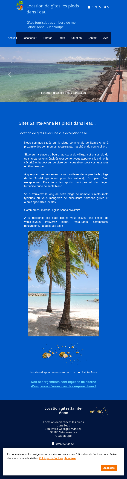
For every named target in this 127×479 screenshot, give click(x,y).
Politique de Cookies (51, 458)
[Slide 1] (57, 97)
